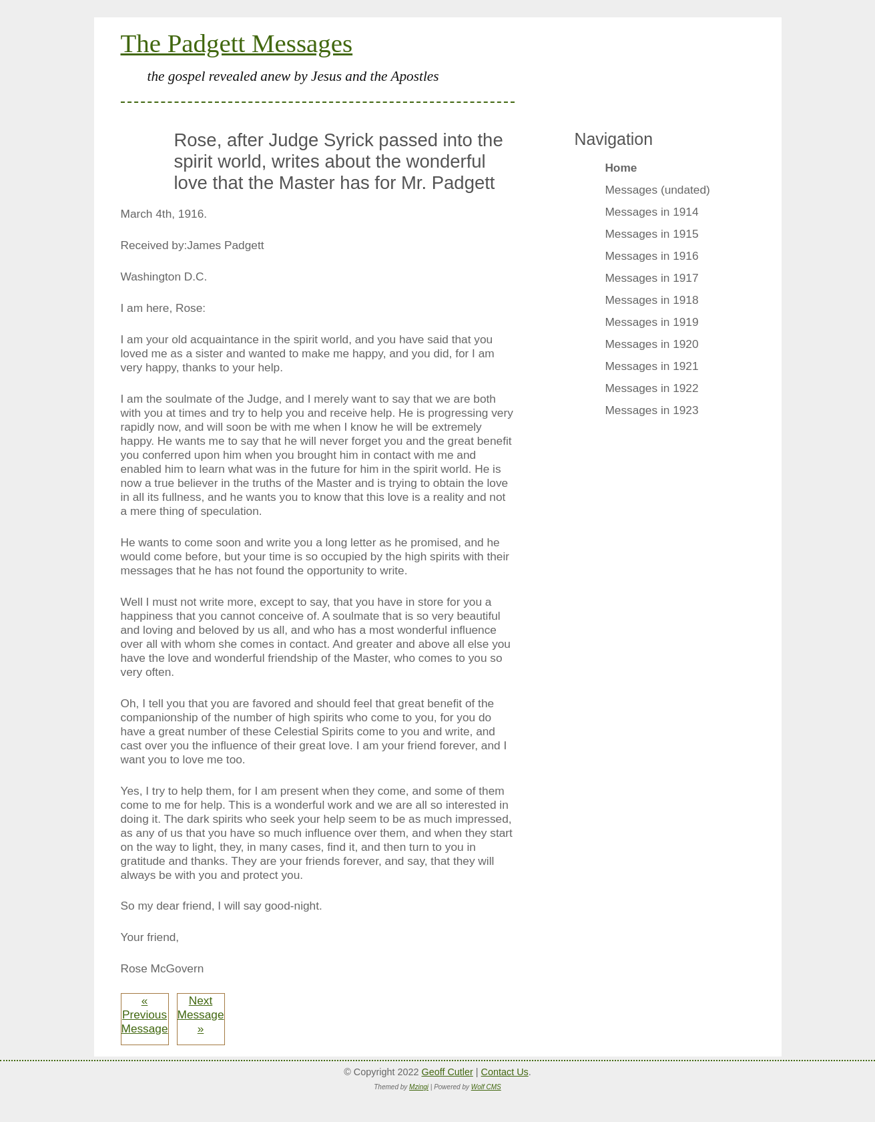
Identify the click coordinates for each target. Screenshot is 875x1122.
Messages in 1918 (651, 300)
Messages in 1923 (651, 410)
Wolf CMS (486, 1087)
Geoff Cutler (447, 1072)
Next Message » (201, 1014)
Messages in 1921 (651, 366)
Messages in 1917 (651, 278)
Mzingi (418, 1087)
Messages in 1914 (651, 211)
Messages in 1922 (651, 388)
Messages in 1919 (651, 322)
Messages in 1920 (651, 344)
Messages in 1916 (651, 255)
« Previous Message (144, 1014)
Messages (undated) (657, 189)
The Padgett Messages (237, 43)
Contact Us (505, 1072)
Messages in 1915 (651, 233)
